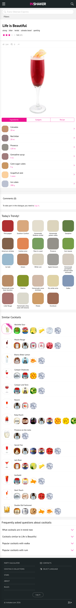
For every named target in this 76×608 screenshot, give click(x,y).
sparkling (36, 30)
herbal (17, 30)
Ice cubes (41, 183)
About (7, 581)
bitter (11, 30)
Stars (6, 575)
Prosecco (41, 147)
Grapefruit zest (41, 174)
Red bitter (41, 138)
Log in (38, 595)
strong (4, 30)
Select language (49, 569)
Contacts (45, 563)
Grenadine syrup (41, 156)
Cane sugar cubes (41, 165)
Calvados (41, 128)
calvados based (26, 30)
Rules (6, 587)
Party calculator (12, 563)
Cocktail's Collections (14, 569)
